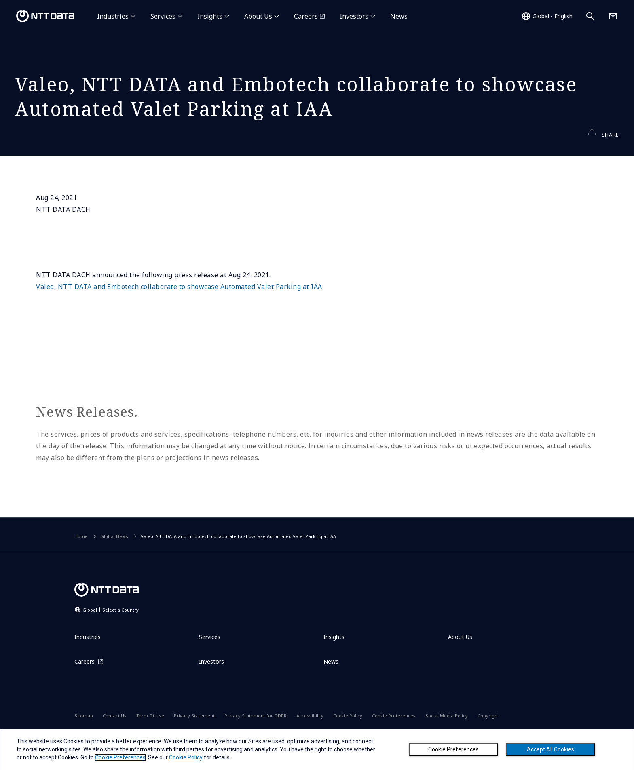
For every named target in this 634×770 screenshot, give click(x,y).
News (399, 16)
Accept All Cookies (550, 749)
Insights (209, 16)
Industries (113, 16)
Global (110, 625)
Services (162, 16)
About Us (258, 16)
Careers (306, 16)
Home (81, 551)
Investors (354, 16)
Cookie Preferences (453, 749)
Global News (114, 551)
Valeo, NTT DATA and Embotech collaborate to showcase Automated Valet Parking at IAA (179, 301)
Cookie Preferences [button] (120, 757)
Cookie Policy (186, 757)
